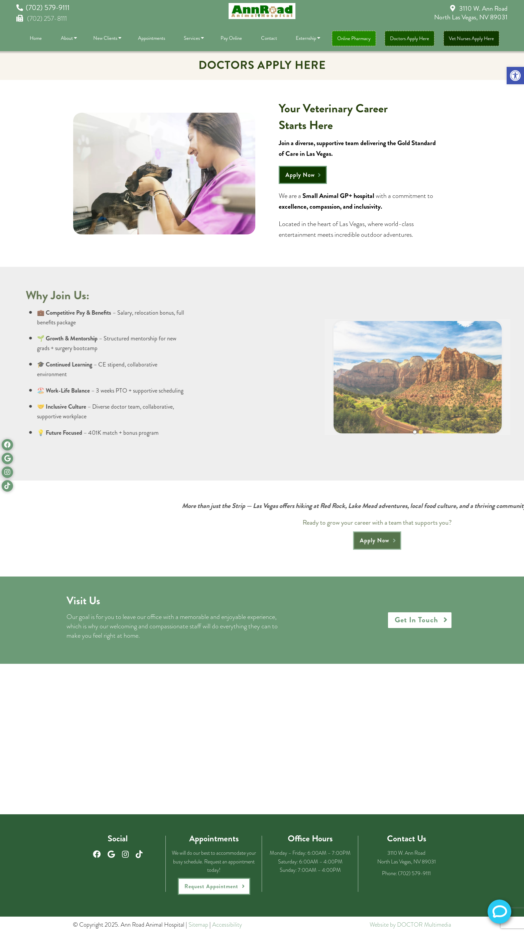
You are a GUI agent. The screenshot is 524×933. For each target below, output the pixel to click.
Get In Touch (416, 619)
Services (192, 38)
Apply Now (300, 175)
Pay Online (231, 38)
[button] (515, 75)
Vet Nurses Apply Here (471, 38)
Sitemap (198, 924)
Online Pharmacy (354, 38)
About (67, 38)
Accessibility (227, 924)
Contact (269, 38)
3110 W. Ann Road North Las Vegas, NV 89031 (471, 13)
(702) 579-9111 (48, 7)
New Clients (105, 38)
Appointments (151, 38)
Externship (306, 38)
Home (36, 38)
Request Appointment (211, 886)
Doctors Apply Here (409, 38)
